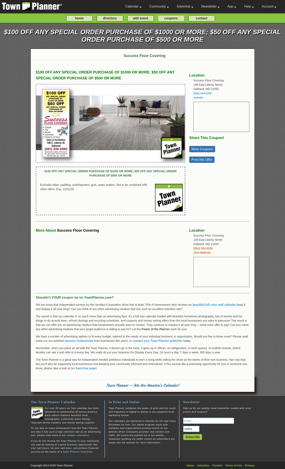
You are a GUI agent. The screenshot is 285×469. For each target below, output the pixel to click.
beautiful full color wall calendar (214, 304)
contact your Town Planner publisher (158, 340)
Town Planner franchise (77, 451)
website (198, 97)
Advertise (185, 6)
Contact (217, 465)
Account (269, 6)
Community (159, 6)
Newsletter (210, 6)
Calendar (133, 6)
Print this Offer (201, 159)
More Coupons (202, 149)
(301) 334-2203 (202, 93)
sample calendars (78, 435)
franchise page (86, 368)
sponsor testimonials (79, 340)
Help (249, 6)
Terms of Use (233, 465)
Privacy (249, 465)
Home (190, 465)
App (231, 6)
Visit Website (202, 252)
